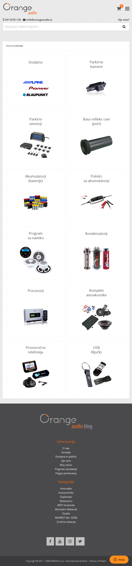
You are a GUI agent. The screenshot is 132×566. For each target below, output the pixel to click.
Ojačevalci (66, 496)
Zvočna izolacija (66, 521)
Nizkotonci (66, 501)
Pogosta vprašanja (66, 469)
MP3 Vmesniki (66, 505)
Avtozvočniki (66, 492)
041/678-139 (13, 19)
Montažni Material (66, 509)
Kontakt (66, 452)
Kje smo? (123, 19)
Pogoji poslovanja (66, 473)
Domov (10, 45)
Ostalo (19, 45)
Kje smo (66, 460)
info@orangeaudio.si (39, 19)
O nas (66, 448)
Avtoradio (66, 488)
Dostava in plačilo (66, 456)
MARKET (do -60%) (66, 517)
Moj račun (66, 465)
